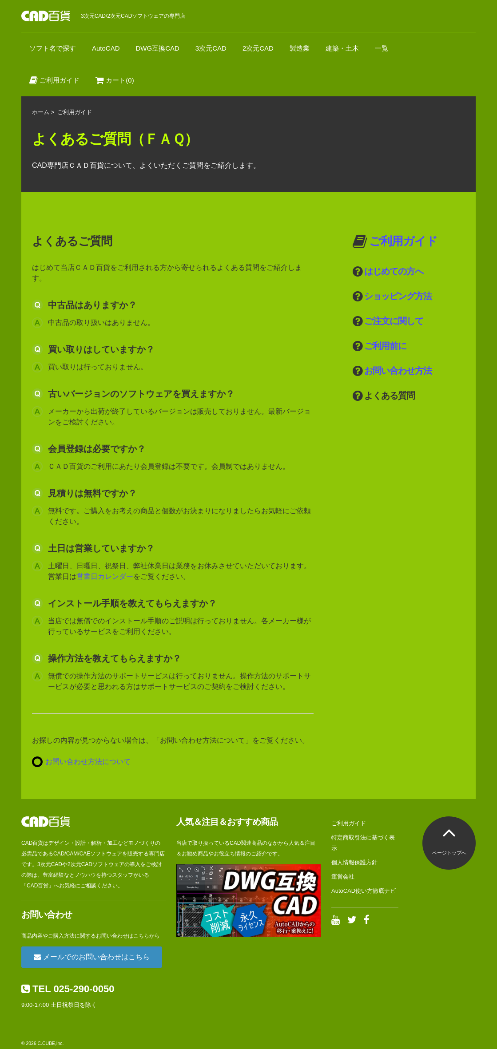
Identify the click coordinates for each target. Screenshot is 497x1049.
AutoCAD (106, 48)
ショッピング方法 (398, 296)
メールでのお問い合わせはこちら (91, 957)
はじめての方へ (393, 271)
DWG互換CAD (157, 48)
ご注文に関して (393, 321)
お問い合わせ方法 (398, 371)
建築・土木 (342, 48)
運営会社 (342, 876)
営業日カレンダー (104, 576)
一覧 (381, 48)
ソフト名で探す (52, 48)
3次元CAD (211, 48)
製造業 (300, 48)
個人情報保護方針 (354, 862)
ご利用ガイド (54, 80)
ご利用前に (385, 346)
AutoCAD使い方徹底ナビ (363, 890)
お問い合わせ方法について (88, 761)
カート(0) (114, 80)
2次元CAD (258, 48)
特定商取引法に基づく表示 (363, 842)
